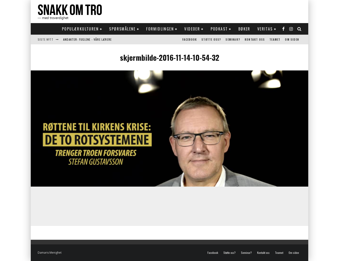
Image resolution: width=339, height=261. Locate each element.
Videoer (192, 29)
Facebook (189, 39)
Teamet (274, 39)
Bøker (244, 29)
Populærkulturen (80, 29)
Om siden (292, 39)
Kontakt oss (255, 39)
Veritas (265, 29)
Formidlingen (160, 29)
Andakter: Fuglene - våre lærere (87, 39)
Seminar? (232, 39)
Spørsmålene (122, 29)
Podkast (219, 29)
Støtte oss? (211, 39)
